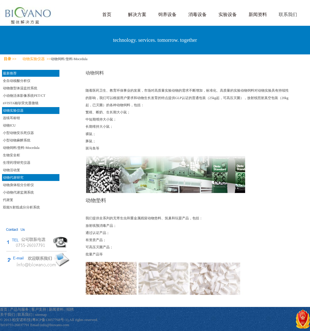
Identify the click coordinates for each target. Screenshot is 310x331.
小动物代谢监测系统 (18, 192)
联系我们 (288, 14)
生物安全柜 (11, 155)
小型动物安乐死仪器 (18, 133)
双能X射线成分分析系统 (21, 207)
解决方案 (137, 14)
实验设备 (227, 14)
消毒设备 (197, 14)
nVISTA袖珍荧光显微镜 (20, 103)
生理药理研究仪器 (16, 163)
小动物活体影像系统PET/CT (24, 96)
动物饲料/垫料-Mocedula (21, 148)
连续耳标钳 (11, 118)
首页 (106, 14)
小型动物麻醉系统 (16, 140)
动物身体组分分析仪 (18, 185)
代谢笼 (8, 200)
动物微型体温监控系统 (20, 88)
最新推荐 (10, 73)
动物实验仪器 (13, 111)
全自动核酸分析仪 (16, 81)
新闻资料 (258, 14)
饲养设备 (167, 14)
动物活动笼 (11, 170)
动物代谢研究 (13, 178)
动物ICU (9, 125)
